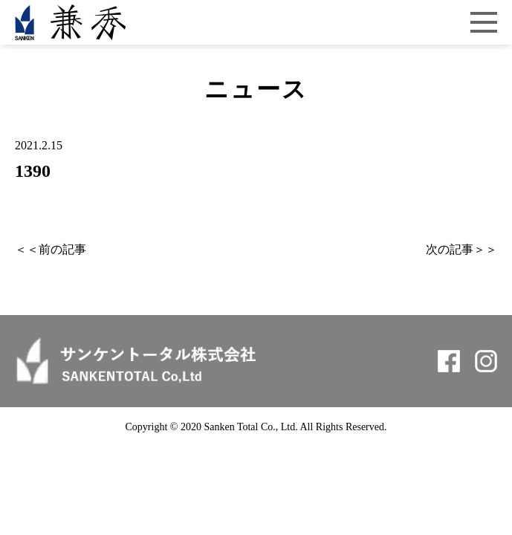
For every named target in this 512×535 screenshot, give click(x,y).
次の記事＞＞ (461, 249)
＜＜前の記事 (50, 249)
